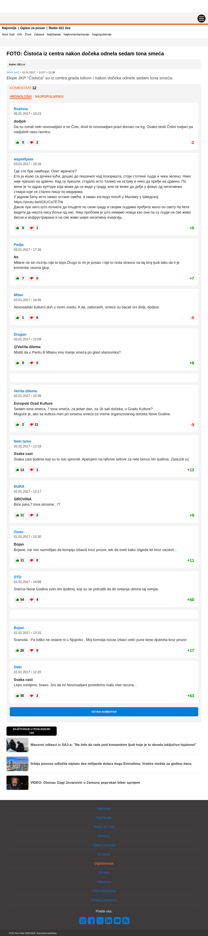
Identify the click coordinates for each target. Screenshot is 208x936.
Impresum (104, 881)
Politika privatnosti (104, 900)
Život (28, 34)
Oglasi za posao (32, 28)
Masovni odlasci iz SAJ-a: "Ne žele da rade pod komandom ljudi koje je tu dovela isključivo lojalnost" (113, 745)
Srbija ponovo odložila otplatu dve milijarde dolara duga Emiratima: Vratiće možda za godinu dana (111, 764)
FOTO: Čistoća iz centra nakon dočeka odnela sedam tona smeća (85, 53)
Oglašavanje (104, 863)
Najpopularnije (102, 34)
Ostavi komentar (104, 711)
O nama (104, 854)
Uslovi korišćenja (104, 891)
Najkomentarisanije (77, 34)
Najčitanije (54, 34)
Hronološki (21, 96)
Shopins (104, 836)
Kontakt (104, 872)
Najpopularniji (49, 96)
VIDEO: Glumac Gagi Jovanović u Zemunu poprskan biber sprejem (85, 783)
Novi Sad (8, 34)
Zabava (39, 34)
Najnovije (9, 28)
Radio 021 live (59, 28)
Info (19, 34)
